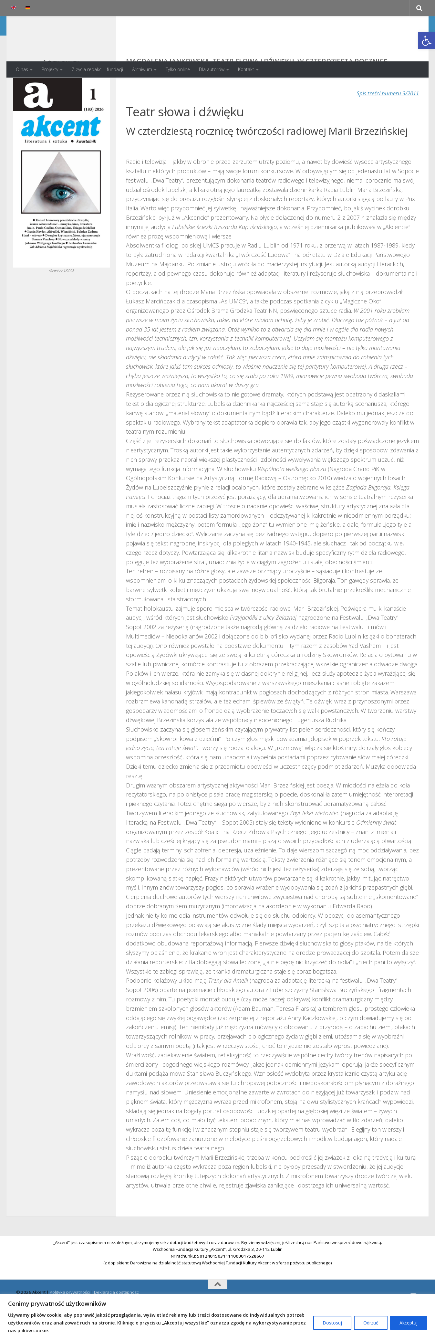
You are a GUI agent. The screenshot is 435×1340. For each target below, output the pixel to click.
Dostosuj (332, 1323)
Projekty (50, 69)
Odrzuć (370, 1323)
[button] (426, 40)
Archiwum (142, 69)
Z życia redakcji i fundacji (97, 69)
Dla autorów (211, 69)
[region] (217, 1317)
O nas (22, 69)
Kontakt (246, 69)
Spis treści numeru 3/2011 (385, 119)
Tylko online (178, 69)
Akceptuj (408, 1323)
